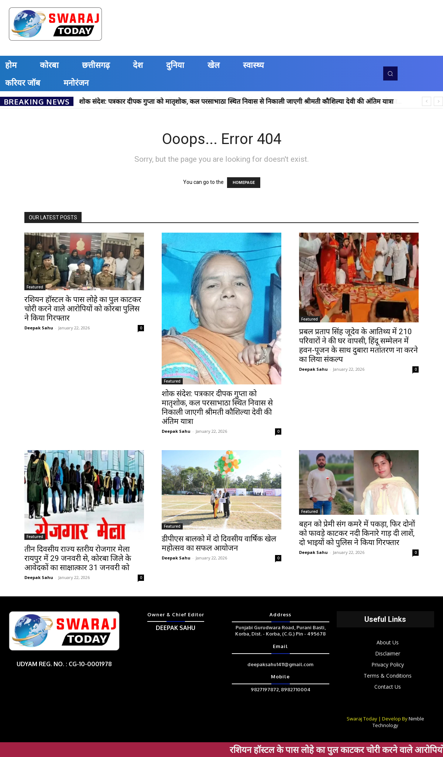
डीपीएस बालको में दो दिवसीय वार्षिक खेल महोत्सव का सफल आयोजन (219, 543)
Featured (35, 287)
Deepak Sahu (38, 327)
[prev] (426, 101)
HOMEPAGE (244, 182)
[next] (438, 101)
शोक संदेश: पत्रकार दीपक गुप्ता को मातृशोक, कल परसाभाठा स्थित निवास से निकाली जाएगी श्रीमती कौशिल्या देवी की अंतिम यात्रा (236, 101)
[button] (390, 73)
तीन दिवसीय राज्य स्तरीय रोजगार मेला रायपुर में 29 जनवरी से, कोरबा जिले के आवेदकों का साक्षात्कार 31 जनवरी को (77, 558)
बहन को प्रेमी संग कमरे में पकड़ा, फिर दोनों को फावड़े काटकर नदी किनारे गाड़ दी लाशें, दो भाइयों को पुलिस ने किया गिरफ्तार (357, 533)
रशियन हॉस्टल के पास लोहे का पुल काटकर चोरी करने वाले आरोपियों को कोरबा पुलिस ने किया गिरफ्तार (82, 308)
